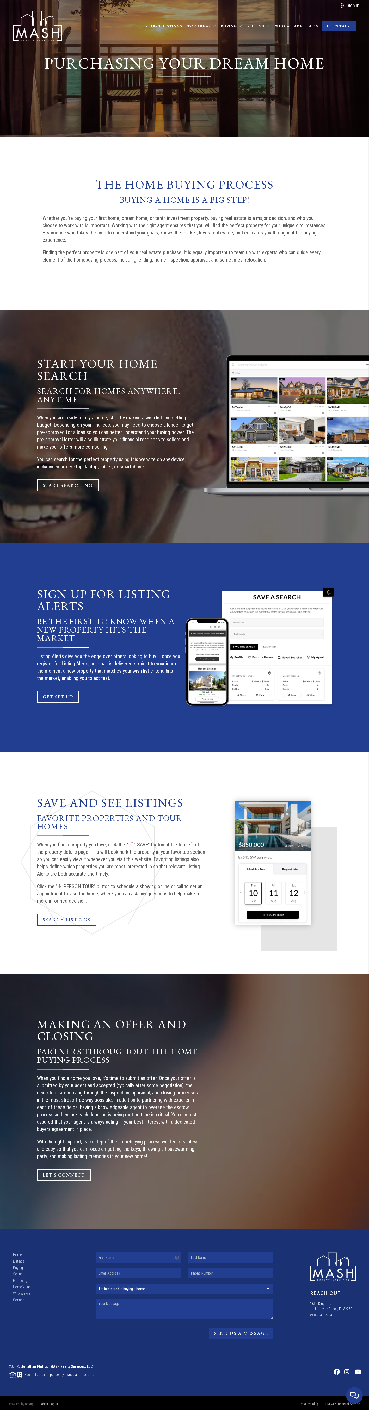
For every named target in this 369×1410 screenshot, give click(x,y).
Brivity (29, 1404)
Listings (18, 1261)
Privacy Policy (309, 1404)
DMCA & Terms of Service (342, 1404)
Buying (231, 26)
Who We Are (288, 26)
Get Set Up (58, 697)
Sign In (349, 5)
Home (17, 1255)
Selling (258, 26)
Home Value (21, 1287)
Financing (20, 1280)
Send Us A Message (241, 1333)
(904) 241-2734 (321, 1315)
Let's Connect (64, 1175)
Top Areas (201, 26)
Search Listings (163, 26)
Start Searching (68, 485)
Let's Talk (338, 26)
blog (313, 26)
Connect (19, 1300)
